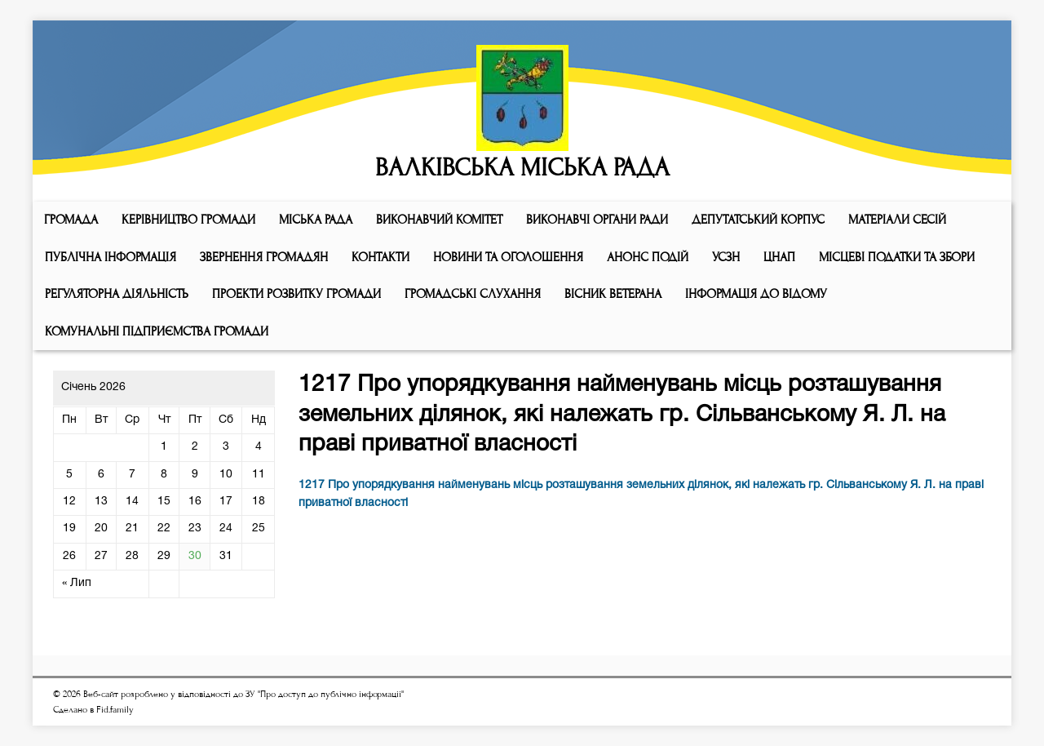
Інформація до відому (756, 293)
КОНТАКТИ (380, 257)
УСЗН (726, 257)
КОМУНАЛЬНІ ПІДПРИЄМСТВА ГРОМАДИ (156, 331)
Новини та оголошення (508, 257)
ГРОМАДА (71, 219)
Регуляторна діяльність (116, 293)
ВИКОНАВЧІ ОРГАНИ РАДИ (597, 219)
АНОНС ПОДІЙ (647, 257)
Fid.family (115, 709)
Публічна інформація (110, 257)
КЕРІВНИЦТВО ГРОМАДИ (188, 219)
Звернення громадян (264, 257)
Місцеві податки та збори (897, 257)
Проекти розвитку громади (296, 293)
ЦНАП (779, 257)
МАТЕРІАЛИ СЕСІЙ (897, 219)
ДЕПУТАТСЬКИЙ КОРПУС (758, 219)
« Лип (76, 583)
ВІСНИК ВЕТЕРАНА (612, 293)
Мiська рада (315, 219)
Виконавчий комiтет (439, 219)
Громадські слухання (473, 293)
